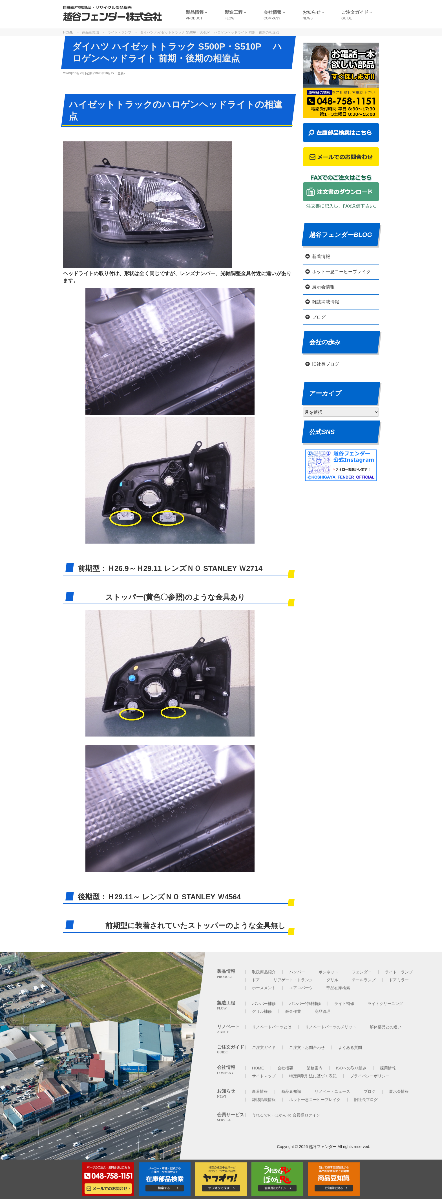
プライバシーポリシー (370, 1076)
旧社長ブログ (325, 364)
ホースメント (264, 988)
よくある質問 (350, 1047)
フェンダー (362, 972)
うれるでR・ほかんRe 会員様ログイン (286, 1115)
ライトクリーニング (385, 1003)
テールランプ (363, 980)
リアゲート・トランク (293, 980)
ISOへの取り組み (351, 1068)
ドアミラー (399, 980)
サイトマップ (264, 1076)
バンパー (297, 972)
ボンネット (328, 972)
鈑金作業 (293, 1011)
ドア (256, 980)
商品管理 (322, 1011)
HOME (68, 32)
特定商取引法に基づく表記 (313, 1076)
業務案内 (314, 1068)
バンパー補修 (264, 1003)
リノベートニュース (332, 1091)
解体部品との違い (385, 1027)
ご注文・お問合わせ (307, 1047)
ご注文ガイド (264, 1047)
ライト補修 (344, 1003)
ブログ (319, 317)
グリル (332, 980)
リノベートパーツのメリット (330, 1027)
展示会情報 (323, 286)
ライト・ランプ (119, 32)
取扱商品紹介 (264, 972)
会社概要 (285, 1068)
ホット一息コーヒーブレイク (341, 271)
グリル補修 (262, 1011)
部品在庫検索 (338, 988)
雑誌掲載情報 (325, 301)
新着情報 (321, 256)
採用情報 (388, 1068)
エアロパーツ (301, 988)
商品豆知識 (90, 32)
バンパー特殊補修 (305, 1003)
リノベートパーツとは (271, 1027)
